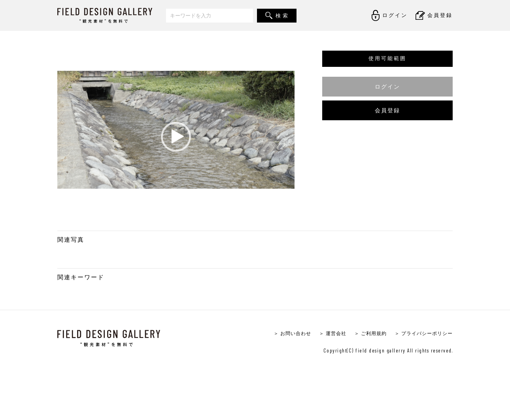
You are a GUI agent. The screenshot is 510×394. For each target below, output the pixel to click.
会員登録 (387, 110)
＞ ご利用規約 (364, 334)
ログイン (387, 86)
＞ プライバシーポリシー (421, 334)
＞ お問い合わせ (282, 334)
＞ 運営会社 (325, 334)
